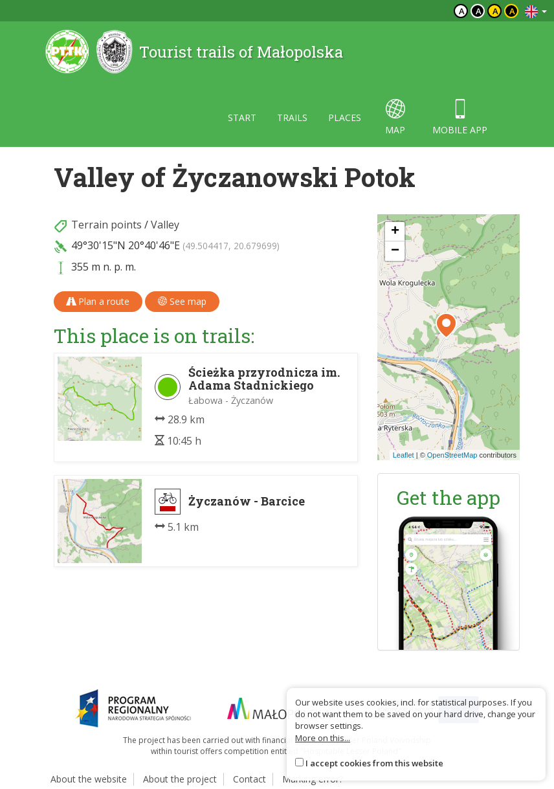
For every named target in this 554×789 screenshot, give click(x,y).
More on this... (322, 738)
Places (344, 117)
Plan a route (98, 301)
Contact (249, 779)
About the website (88, 779)
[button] (446, 326)
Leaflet (403, 455)
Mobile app (459, 117)
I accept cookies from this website (374, 763)
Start (242, 117)
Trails (292, 117)
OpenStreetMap (452, 455)
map (395, 117)
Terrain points (106, 224)
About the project (180, 779)
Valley (165, 224)
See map (182, 301)
